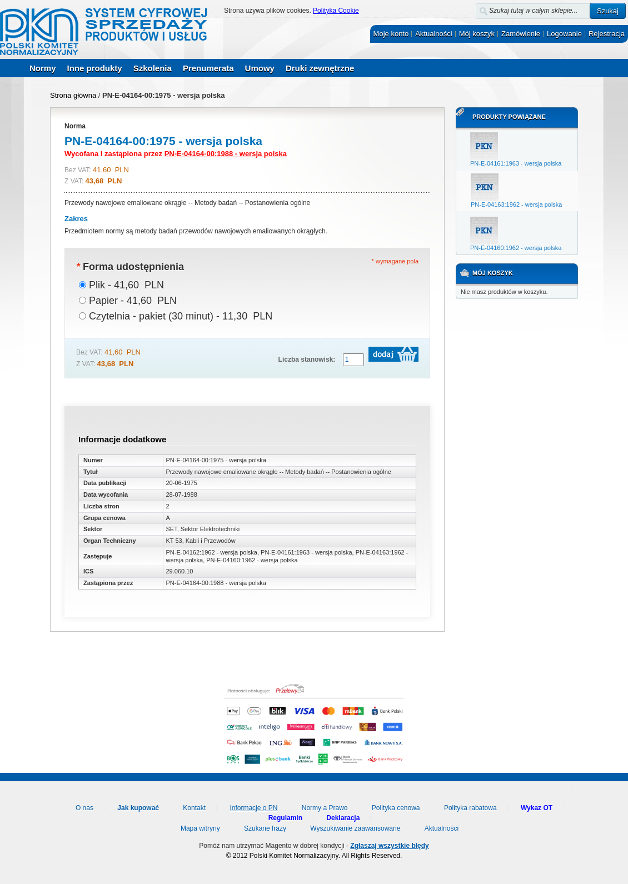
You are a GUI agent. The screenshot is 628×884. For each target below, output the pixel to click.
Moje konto (391, 33)
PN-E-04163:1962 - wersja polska (516, 204)
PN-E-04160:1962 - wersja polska (515, 247)
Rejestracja (607, 33)
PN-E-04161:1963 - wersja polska (515, 163)
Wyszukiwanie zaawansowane (355, 828)
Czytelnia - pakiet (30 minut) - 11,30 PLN (180, 316)
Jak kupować (138, 808)
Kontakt (194, 808)
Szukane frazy (265, 828)
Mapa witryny (200, 828)
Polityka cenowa (396, 808)
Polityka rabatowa (470, 808)
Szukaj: (469, 8)
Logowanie (564, 33)
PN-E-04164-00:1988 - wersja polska (226, 153)
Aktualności (433, 33)
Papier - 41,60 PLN (133, 300)
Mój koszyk (477, 33)
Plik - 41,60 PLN (126, 285)
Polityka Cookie (336, 10)
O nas (84, 808)
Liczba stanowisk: (307, 359)
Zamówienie (520, 33)
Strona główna (73, 95)
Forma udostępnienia (130, 266)
